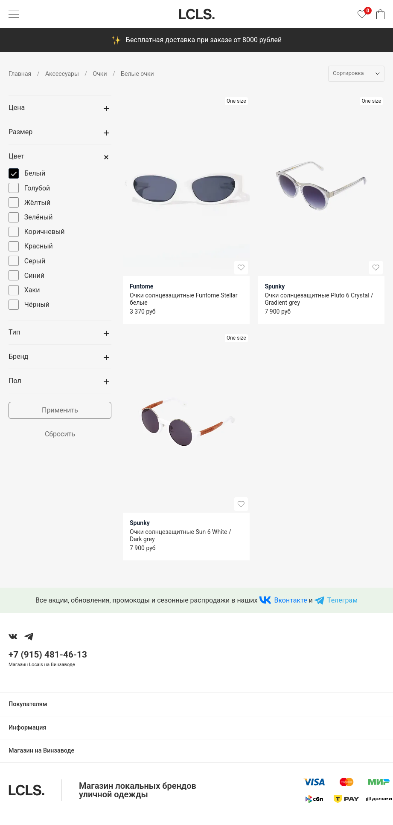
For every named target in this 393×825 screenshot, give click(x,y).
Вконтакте (290, 600)
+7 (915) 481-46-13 (48, 654)
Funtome (141, 286)
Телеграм (342, 600)
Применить (60, 410)
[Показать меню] (13, 14)
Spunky (275, 286)
